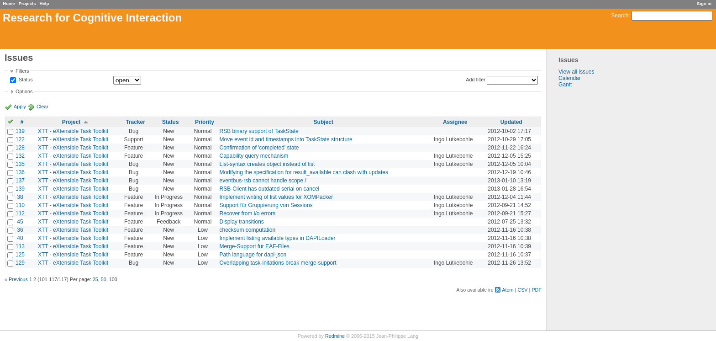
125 (20, 254)
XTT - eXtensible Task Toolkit (73, 131)
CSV (522, 290)
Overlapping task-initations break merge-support (277, 263)
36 (20, 230)
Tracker (135, 122)
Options (24, 91)
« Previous (16, 279)
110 (20, 205)
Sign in (704, 3)
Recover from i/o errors (247, 213)
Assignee (455, 122)
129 (20, 263)
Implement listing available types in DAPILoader (277, 238)
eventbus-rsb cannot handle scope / (262, 180)
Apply (20, 106)
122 (20, 139)
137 (20, 180)
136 (20, 172)
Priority (204, 122)
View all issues (576, 72)
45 (20, 221)
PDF (537, 290)
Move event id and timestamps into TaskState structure (285, 139)
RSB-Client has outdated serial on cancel (269, 189)
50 (103, 279)
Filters (22, 71)
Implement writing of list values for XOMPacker (276, 197)
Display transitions (241, 221)
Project (71, 122)
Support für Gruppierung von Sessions (265, 205)
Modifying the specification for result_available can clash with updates (303, 172)
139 (20, 189)
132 (20, 156)
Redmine (335, 336)
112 (20, 213)
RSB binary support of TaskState (258, 131)
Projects (27, 3)
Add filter (475, 79)
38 (20, 197)
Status (25, 80)
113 (20, 246)
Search (619, 15)
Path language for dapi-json (252, 254)
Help (44, 3)
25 (95, 279)
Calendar (569, 78)
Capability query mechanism (253, 156)
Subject (323, 122)
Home (9, 3)
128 (20, 147)
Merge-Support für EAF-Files (254, 246)
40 (20, 238)
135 (20, 164)
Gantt (565, 84)
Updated (511, 122)
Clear (42, 106)
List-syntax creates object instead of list (267, 164)
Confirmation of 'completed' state (259, 147)
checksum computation (247, 230)
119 (20, 131)
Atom (507, 290)
